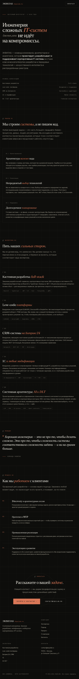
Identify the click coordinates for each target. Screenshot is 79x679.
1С (3, 658)
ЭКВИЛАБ (12, 3)
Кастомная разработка (10, 648)
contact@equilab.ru (53, 601)
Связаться (71, 4)
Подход (43, 627)
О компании (45, 634)
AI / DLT (4, 661)
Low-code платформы (9, 651)
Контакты (44, 637)
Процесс (44, 630)
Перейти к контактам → (27, 601)
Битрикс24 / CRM (8, 654)
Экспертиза (45, 624)
